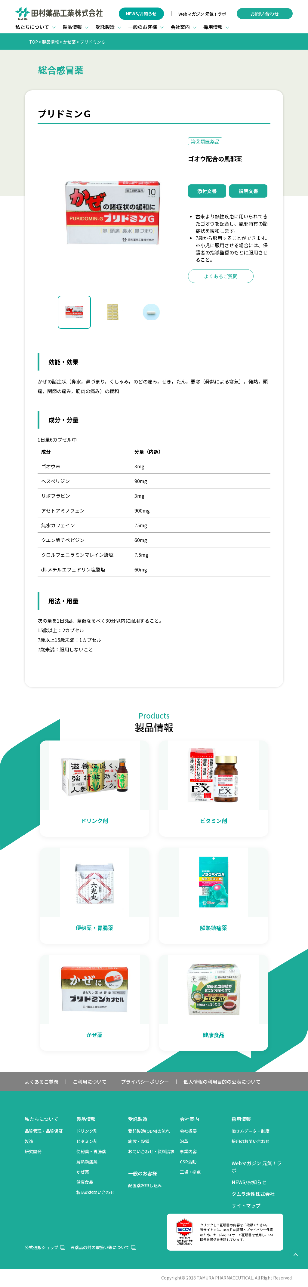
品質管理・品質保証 (44, 1131)
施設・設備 (138, 1141)
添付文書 (207, 191)
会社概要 (188, 1131)
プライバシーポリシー (145, 1081)
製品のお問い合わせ (95, 1192)
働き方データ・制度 (251, 1131)
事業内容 (188, 1151)
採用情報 (241, 1118)
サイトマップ (246, 1205)
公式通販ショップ (41, 1247)
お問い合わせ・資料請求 (151, 1151)
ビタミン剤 (86, 1141)
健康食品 (84, 1182)
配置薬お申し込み (145, 1185)
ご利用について (89, 1081)
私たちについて (41, 1118)
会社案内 (189, 1118)
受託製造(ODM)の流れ (149, 1131)
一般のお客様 (142, 1173)
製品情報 (86, 1118)
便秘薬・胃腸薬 (91, 1151)
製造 (29, 1141)
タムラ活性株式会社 (253, 1193)
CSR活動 (188, 1162)
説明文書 (248, 191)
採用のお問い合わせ (251, 1141)
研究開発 (33, 1151)
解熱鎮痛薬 (86, 1162)
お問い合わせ (264, 13)
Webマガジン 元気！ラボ (202, 14)
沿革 (184, 1141)
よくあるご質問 (221, 276)
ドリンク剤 (86, 1131)
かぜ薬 (82, 1172)
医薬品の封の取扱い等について (99, 1247)
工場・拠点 (190, 1172)
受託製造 (137, 1118)
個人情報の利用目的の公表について (221, 1081)
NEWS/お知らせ (141, 14)
